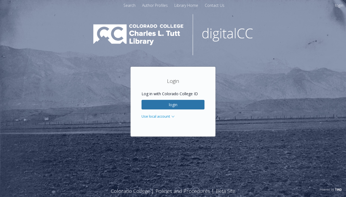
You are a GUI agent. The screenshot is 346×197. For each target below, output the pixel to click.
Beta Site (225, 191)
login (173, 104)
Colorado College (130, 191)
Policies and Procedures (182, 191)
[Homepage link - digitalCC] (173, 53)
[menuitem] (155, 5)
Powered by (331, 190)
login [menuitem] (339, 5)
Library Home (186, 5)
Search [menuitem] (129, 5)
